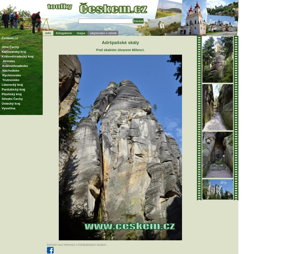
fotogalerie (64, 33)
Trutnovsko (10, 80)
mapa (81, 33)
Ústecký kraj (11, 103)
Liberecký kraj (12, 84)
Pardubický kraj (13, 89)
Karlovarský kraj (14, 51)
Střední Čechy (12, 99)
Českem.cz (10, 38)
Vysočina (8, 108)
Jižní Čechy (10, 47)
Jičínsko (8, 61)
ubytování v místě (103, 33)
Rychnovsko (11, 75)
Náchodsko (10, 70)
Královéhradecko (15, 66)
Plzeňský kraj (11, 94)
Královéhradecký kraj (18, 56)
